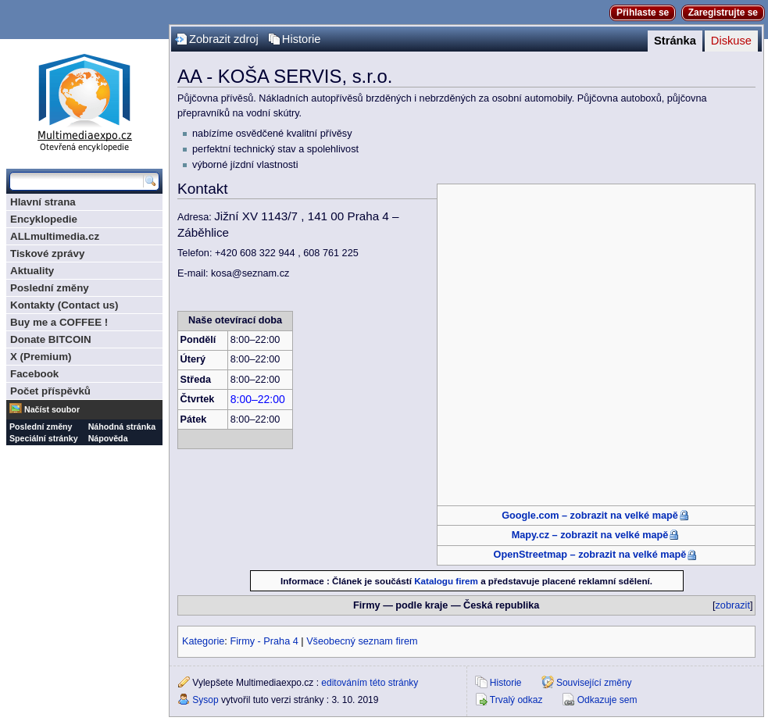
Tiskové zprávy (47, 253)
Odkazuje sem (607, 699)
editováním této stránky (369, 682)
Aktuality (32, 271)
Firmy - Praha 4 (264, 641)
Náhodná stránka (121, 426)
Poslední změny (49, 288)
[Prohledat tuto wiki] (76, 181)
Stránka (675, 40)
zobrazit (733, 605)
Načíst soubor (52, 409)
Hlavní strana (43, 202)
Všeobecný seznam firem (361, 641)
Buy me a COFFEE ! (59, 322)
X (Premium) (41, 356)
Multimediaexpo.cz (84, 100)
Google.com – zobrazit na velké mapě (590, 515)
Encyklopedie (43, 219)
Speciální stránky (43, 438)
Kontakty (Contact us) (64, 305)
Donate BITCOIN (50, 339)
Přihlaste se (642, 12)
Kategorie (203, 641)
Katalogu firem (446, 581)
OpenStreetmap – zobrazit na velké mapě (590, 554)
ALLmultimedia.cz (54, 236)
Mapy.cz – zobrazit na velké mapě (590, 535)
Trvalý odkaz (516, 699)
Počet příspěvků (50, 391)
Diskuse (731, 40)
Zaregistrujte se (723, 12)
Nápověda (108, 438)
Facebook (34, 374)
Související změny (594, 682)
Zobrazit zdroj (224, 39)
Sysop (205, 699)
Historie (301, 39)
